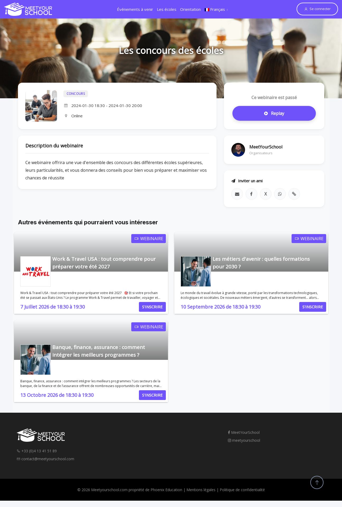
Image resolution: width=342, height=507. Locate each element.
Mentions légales (200, 489)
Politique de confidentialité (242, 489)
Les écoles (166, 9)
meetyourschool (244, 440)
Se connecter (317, 8)
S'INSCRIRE (152, 306)
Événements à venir (135, 9)
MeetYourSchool (244, 432)
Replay (274, 113)
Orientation (190, 9)
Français (214, 9)
